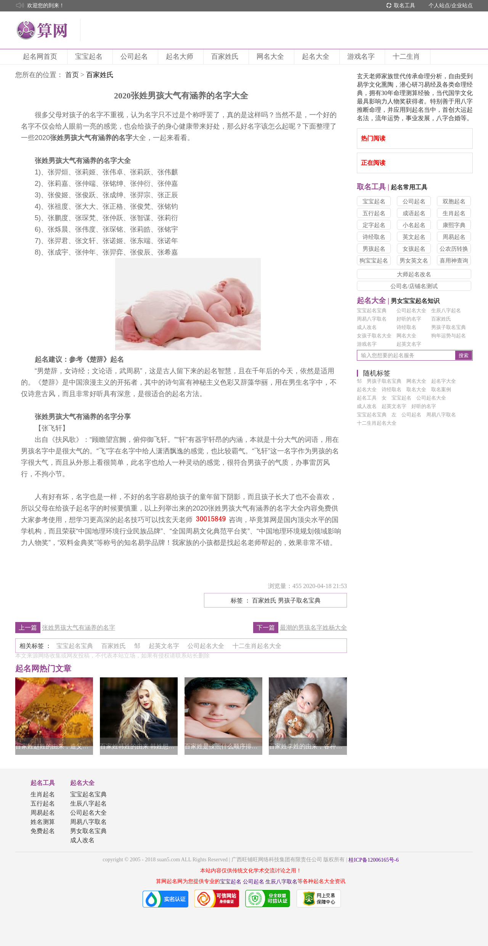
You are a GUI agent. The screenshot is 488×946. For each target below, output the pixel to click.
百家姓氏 (226, 56)
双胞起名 (454, 201)
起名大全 (317, 56)
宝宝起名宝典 (372, 310)
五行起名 (374, 213)
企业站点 (462, 5)
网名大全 (271, 56)
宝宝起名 (90, 56)
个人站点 (439, 5)
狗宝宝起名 (374, 261)
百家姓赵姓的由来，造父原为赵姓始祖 (54, 746)
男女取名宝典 (88, 831)
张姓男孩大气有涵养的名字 (78, 627)
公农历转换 (454, 249)
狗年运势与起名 (448, 335)
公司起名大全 (411, 310)
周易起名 (454, 237)
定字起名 (374, 225)
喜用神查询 (454, 261)
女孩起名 (414, 249)
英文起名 (414, 237)
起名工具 (42, 783)
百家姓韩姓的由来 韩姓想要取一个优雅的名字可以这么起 (139, 746)
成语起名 (414, 213)
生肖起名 (454, 213)
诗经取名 (374, 237)
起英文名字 (408, 344)
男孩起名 (374, 249)
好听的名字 (408, 319)
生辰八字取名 (281, 882)
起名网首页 (41, 56)
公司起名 (135, 56)
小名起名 (414, 225)
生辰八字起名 (446, 310)
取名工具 (404, 5)
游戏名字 (362, 56)
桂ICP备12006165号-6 (373, 860)
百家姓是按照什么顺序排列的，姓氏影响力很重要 (223, 746)
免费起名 (42, 831)
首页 (72, 75)
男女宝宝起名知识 (398, 301)
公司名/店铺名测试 (414, 286)
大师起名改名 (414, 274)
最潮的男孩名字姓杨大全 (313, 627)
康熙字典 (454, 225)
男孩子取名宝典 (448, 327)
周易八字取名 (372, 319)
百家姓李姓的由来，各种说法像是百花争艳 (308, 746)
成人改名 (367, 327)
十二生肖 (407, 56)
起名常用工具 (392, 187)
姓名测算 (42, 822)
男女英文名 (414, 261)
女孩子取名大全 (374, 335)
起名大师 (181, 56)
